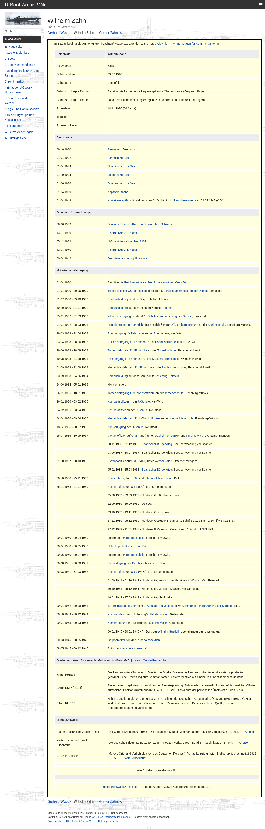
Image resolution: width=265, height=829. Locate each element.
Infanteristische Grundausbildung (128, 290)
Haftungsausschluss (109, 821)
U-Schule (144, 401)
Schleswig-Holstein (166, 376)
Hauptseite (15, 46)
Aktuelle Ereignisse (17, 52)
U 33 (134, 435)
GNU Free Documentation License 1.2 (113, 817)
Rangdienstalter (183, 200)
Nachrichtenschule (174, 367)
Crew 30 (180, 282)
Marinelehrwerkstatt (159, 478)
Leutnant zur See (118, 174)
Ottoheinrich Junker (167, 435)
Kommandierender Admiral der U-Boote (207, 605)
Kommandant (116, 486)
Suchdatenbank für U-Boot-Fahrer (22, 73)
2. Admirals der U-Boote (159, 605)
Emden (167, 307)
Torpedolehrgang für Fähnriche (127, 350)
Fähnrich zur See (118, 157)
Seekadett (113, 149)
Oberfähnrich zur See (121, 166)
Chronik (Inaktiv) (15, 81)
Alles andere (13, 125)
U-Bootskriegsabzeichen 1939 (126, 241)
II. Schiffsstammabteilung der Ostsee (184, 290)
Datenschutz (54, 821)
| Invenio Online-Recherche (148, 660)
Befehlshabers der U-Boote (149, 563)
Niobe (165, 299)
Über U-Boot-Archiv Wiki (79, 821)
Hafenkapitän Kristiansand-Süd (127, 546)
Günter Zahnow (110, 33)
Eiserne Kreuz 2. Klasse (122, 233)
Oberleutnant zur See (121, 183)
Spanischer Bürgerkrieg (157, 444)
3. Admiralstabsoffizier (121, 605)
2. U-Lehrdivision (158, 614)
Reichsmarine (133, 282)
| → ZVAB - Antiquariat (131, 758)
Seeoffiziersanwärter (160, 282)
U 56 (134, 478)
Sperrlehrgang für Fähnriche (125, 333)
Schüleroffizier (116, 410)
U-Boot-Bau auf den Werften (17, 100)
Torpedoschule (166, 350)
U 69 (134, 571)
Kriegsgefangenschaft (133, 648)
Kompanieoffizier (118, 401)
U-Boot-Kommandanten (20, 64)
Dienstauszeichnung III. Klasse (127, 258)
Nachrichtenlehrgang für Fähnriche (129, 367)
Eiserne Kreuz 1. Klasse (122, 250)
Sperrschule (161, 333)
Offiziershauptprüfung (184, 324)
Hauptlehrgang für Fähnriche (125, 324)
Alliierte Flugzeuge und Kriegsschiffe (19, 117)
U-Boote (10, 58)
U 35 (134, 461)
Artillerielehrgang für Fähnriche (127, 342)
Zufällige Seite (17, 138)
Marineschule (216, 324)
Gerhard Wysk (58, 33)
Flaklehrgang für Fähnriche (124, 359)
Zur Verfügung (116, 427)
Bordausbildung (117, 299)
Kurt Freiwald (194, 435)
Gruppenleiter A (117, 640)
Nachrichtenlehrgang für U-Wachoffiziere (133, 418)
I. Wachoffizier (116, 435)
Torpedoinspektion (148, 640)
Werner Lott (162, 461)
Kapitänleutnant (117, 192)
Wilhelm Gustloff (168, 631)
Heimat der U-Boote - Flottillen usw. (18, 90)
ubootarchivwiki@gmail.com (121, 786)
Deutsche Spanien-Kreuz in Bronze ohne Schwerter (140, 224)
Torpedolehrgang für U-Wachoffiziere (131, 393)
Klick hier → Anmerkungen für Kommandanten (186, 43)
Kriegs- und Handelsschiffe (22, 109)
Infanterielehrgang (119, 316)
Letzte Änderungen (20, 132)
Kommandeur (116, 614)
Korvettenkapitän (118, 200)
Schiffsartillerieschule (170, 342)
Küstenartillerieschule (165, 359)
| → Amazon (247, 731)
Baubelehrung (116, 478)
